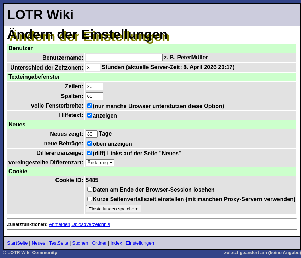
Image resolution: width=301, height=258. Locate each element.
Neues (38, 243)
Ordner (99, 243)
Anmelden (59, 224)
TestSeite (59, 243)
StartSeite (17, 243)
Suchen (80, 243)
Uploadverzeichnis (90, 224)
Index (116, 243)
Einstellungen (140, 243)
